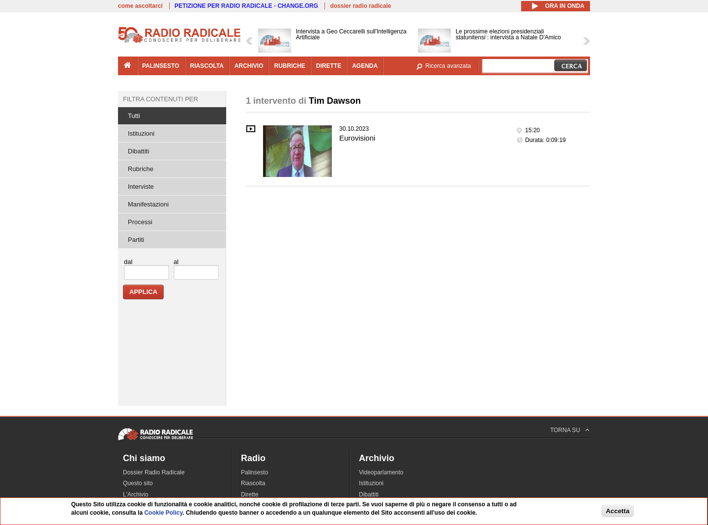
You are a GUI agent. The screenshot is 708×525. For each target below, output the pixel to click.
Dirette (249, 494)
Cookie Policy (163, 512)
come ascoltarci (140, 5)
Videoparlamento (381, 472)
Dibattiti (138, 151)
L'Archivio (135, 494)
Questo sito (138, 483)
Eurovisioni (357, 138)
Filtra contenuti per (160, 99)
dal (128, 262)
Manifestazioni (148, 204)
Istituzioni (141, 133)
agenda (365, 65)
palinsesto (160, 65)
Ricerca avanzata (448, 65)
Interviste (141, 186)
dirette (328, 65)
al (176, 262)
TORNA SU (565, 430)
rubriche (289, 65)
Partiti (136, 239)
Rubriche (140, 169)
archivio (249, 65)
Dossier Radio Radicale (153, 472)
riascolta (207, 65)
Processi (140, 222)
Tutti (134, 115)
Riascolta (253, 483)
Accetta (617, 511)
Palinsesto (254, 472)
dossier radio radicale (360, 5)
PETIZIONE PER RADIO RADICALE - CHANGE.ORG (246, 5)
